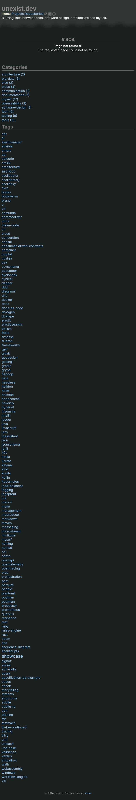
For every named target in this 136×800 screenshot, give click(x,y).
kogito (6, 473)
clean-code (10, 225)
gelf (5, 349)
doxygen (8, 312)
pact (5, 581)
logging (7, 490)
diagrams (9, 291)
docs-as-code (12, 308)
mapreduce (10, 514)
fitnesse (8, 337)
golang (7, 362)
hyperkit (8, 407)
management (11, 510)
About (88, 793)
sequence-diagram (16, 647)
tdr (4, 719)
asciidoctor (10, 175)
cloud (6, 233)
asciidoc (9, 171)
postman (8, 601)
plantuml (8, 593)
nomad (7, 548)
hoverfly (8, 403)
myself (7, 539)
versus (7, 756)
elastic (7, 320)
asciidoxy (9, 184)
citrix (5, 221)
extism (7, 329)
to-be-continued (14, 727)
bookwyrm (10, 196)
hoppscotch (11, 399)
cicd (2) (7, 82)
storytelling (10, 690)
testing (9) (9, 116)
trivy (5, 735)
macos (7, 502)
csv (4, 262)
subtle (6, 702)
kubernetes (10, 481)
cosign (7, 258)
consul (7, 242)
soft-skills (9, 669)
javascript (9, 428)
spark (6, 673)
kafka (6, 457)
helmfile (8, 395)
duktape (8, 316)
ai (3, 138)
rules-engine (11, 630)
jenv (5, 432)
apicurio (8, 158)
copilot (7, 254)
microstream (11, 531)
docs (5, 304)
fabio (5, 333)
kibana (7, 465)
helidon (7, 386)
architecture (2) (13, 74)
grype (6, 370)
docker (7, 300)
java (5, 424)
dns (4, 295)
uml (4, 739)
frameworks (11, 345)
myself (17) (10, 99)
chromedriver (12, 217)
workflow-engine (14, 777)
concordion (10, 238)
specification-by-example (21, 677)
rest (4, 622)
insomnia (8, 411)
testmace (9, 723)
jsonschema (11, 444)
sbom (6, 639)
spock (6, 686)
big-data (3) (11, 78)
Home (6, 14)
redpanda (9, 618)
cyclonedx (9, 275)
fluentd (7, 341)
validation (9, 752)
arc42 (6, 163)
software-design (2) (17, 107)
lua (4, 498)
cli (3, 229)
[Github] (54, 14)
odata (6, 556)
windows (8, 773)
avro (5, 188)
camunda (9, 213)
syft (4, 711)
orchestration (12, 577)
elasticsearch (12, 324)
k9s (4, 452)
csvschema (10, 266)
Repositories (34, 14)
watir (5, 764)
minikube (8, 535)
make (6, 506)
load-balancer (12, 486)
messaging (10, 527)
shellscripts (10, 651)
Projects (18, 14)
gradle (6, 366)
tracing (7, 731)
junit (5, 448)
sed (4, 643)
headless (8, 382)
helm (5, 391)
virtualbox (9, 760)
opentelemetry (13, 564)
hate (5, 378)
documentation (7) (15, 95)
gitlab (6, 353)
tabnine (7, 715)
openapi (8, 560)
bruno (6, 200)
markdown (10, 519)
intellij (6, 415)
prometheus (11, 610)
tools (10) (9, 120)
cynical (7, 279)
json (5, 440)
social (6, 665)
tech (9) (8, 111)
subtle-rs (8, 706)
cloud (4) (8, 87)
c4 (4, 209)
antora (6, 150)
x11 (4, 781)
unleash (8, 744)
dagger (7, 283)
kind (5, 469)
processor (9, 606)
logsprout (9, 494)
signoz (7, 661)
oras (5, 572)
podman (8, 597)
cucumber (9, 271)
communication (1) (15, 91)
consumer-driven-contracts (22, 246)
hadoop (7, 374)
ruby (5, 626)
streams (8, 694)
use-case (9, 748)
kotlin (6, 477)
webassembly (12, 768)
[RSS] (46, 14)
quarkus (8, 614)
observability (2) (14, 103)
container (9, 250)
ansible (7, 146)
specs (6, 682)
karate (6, 461)
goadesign (10, 357)
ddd (5, 287)
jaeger (6, 419)
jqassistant (10, 436)
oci (4, 552)
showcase (12, 656)
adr (4, 134)
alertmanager (12, 142)
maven (7, 523)
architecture (11, 167)
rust (5, 635)
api (4, 154)
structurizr (9, 698)
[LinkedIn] (50, 14)
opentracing (11, 568)
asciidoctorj (10, 180)
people (7, 589)
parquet (7, 585)
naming (7, 543)
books (6, 192)
